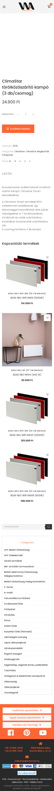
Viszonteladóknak (30, 779)
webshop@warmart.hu (27, 760)
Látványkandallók (13, 648)
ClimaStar (20, 151)
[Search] (48, 526)
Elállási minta (36, 782)
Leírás (7, 173)
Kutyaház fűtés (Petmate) (18, 631)
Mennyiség (8, 114)
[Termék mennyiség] (26, 114)
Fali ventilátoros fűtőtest (17, 598)
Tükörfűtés (10, 670)
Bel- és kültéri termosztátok (19, 566)
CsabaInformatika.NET (32, 788)
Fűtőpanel (7, 155)
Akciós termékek (13, 560)
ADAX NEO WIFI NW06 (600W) (27, 495)
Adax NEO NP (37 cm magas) (27, 370)
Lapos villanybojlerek (15, 642)
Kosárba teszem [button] (47, 257)
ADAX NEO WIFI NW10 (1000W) (27, 297)
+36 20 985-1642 (13, 750)
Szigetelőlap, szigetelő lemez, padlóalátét (26, 664)
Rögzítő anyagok (13, 653)
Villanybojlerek (12, 687)
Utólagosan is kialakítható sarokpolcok (24, 676)
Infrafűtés (9, 614)
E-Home (8, 587)
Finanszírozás (14, 779)
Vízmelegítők (11, 692)
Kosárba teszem (20, 128)
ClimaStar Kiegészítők (37, 151)
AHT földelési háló (13, 555)
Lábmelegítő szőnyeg (15, 637)
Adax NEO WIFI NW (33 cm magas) (27, 293)
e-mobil (8, 592)
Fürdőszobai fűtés (13, 603)
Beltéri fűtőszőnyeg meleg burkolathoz (24, 581)
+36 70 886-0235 (13, 747)
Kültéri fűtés (10, 626)
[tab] (27, 173)
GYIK (4, 779)
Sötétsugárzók (11, 659)
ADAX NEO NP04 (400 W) (27, 374)
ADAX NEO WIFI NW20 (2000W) (27, 435)
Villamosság (10, 681)
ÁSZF (26, 782)
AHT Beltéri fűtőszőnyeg (17, 549)
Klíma (7, 620)
